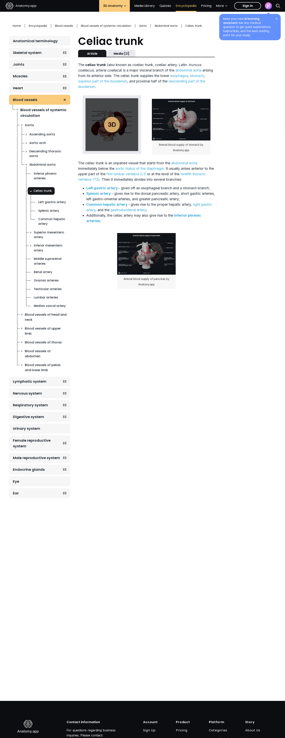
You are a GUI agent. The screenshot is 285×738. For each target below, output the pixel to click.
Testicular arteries (48, 289)
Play (112, 124)
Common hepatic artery (51, 221)
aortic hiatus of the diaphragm (139, 168)
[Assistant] (268, 5)
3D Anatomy (114, 6)
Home (17, 26)
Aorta (29, 125)
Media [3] (121, 53)
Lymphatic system (29, 381)
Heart (18, 88)
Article (92, 53)
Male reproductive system (36, 457)
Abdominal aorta (42, 165)
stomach (197, 76)
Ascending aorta (42, 134)
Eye (16, 481)
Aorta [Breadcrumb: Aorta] (143, 26)
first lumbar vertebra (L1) (126, 174)
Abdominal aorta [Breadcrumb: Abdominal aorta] (166, 26)
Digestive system (28, 416)
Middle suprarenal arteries (47, 261)
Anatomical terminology (35, 40)
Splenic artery (48, 211)
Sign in (247, 6)
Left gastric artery (52, 202)
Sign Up (149, 730)
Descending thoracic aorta (45, 153)
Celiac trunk (42, 191)
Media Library (144, 6)
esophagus (179, 76)
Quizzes (165, 6)
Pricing (206, 6)
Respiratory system (30, 405)
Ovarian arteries (46, 280)
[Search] (278, 6)
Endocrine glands (29, 469)
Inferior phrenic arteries (45, 176)
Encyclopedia (186, 6)
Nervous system (27, 393)
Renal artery (43, 272)
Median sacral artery (50, 306)
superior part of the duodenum (102, 81)
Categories (218, 730)
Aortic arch (37, 143)
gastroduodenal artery (128, 210)
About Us (252, 730)
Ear (16, 493)
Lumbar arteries (46, 297)
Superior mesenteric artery (49, 234)
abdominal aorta (188, 70)
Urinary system (26, 428)
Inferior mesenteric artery (48, 247)
